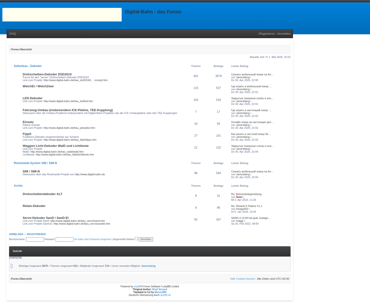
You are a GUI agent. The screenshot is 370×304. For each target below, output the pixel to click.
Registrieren (36, 234)
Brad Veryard (159, 289)
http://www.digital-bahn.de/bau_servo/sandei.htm (82, 223)
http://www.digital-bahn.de (90, 174)
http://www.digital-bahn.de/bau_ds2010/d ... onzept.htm (75, 80)
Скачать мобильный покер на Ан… (252, 74)
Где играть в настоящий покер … (251, 110)
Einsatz (28, 122)
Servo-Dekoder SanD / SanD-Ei (46, 218)
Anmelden (16, 234)
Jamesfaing (243, 77)
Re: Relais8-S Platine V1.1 (246, 206)
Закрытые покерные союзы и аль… (252, 145)
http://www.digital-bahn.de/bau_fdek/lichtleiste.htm (65, 154)
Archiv (18, 185)
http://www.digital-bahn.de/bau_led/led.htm (68, 101)
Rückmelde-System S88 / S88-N (35, 163)
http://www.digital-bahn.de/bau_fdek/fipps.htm (69, 139)
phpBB (137, 286)
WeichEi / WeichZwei (38, 86)
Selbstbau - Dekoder (28, 66)
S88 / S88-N (31, 171)
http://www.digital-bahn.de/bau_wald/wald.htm (57, 151)
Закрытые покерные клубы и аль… (252, 98)
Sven (239, 197)
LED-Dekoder (33, 98)
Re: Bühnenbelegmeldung (246, 194)
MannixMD (161, 292)
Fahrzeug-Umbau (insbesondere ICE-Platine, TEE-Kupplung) (68, 110)
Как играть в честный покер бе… (251, 134)
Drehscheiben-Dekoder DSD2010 (47, 74)
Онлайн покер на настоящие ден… (252, 122)
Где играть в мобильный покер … (251, 86)
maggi (239, 220)
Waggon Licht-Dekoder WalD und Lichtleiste (56, 146)
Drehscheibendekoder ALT (42, 194)
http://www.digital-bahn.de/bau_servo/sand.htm (77, 220)
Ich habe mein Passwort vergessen (92, 239)
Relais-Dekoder (34, 206)
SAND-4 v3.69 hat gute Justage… (251, 217)
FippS (27, 134)
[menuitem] (12, 34)
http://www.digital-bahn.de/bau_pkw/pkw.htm (69, 127)
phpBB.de (165, 295)
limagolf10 (242, 208)
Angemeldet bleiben (125, 239)
